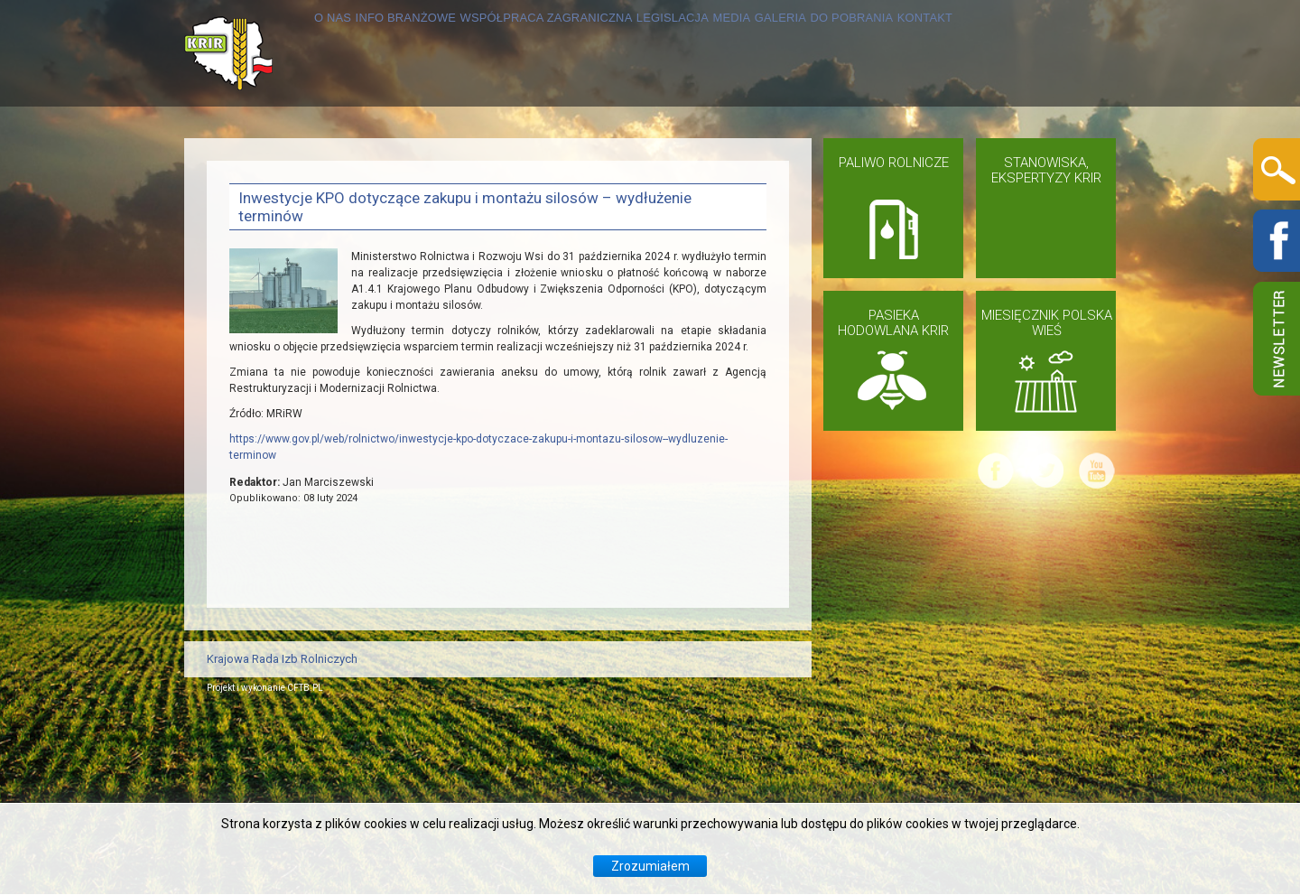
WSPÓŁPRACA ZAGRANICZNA (559, 159)
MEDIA (831, 159)
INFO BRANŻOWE (360, 159)
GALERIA (909, 159)
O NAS (250, 159)
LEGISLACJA (740, 159)
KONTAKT (262, 266)
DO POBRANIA (1016, 159)
